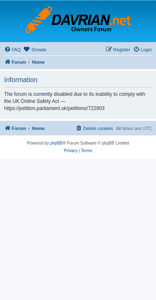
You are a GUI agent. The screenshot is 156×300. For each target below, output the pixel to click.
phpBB (56, 143)
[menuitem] (12, 50)
